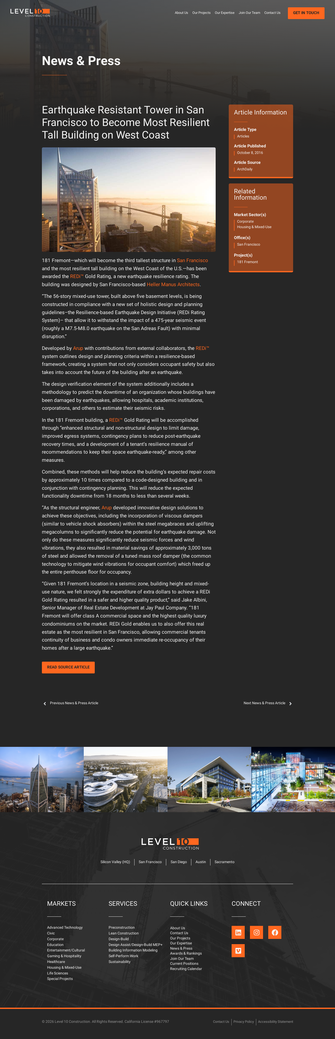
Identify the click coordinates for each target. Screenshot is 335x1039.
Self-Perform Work (123, 960)
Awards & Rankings (186, 959)
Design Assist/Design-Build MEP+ (136, 949)
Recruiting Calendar (186, 976)
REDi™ (77, 276)
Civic (51, 937)
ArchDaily (245, 169)
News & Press (81, 62)
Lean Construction (124, 937)
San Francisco (192, 260)
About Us (181, 13)
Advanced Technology (65, 932)
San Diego (179, 865)
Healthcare (56, 966)
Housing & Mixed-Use (254, 227)
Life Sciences (57, 977)
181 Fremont (247, 262)
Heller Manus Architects (173, 284)
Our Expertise (224, 13)
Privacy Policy (240, 1026)
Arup (78, 348)
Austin (203, 865)
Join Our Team (249, 13)
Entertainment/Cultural (66, 955)
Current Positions (184, 970)
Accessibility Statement (274, 1026)
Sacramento (229, 865)
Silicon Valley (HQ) (111, 865)
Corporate (245, 222)
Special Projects (60, 983)
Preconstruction (122, 932)
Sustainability (120, 966)
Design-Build (119, 943)
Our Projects (201, 13)
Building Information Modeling (133, 955)
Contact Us (272, 13)
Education (55, 949)
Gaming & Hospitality (64, 960)
